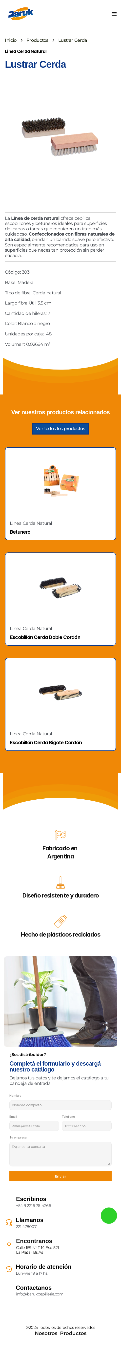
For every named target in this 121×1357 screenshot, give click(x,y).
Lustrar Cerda (72, 40)
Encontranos (34, 1241)
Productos (37, 40)
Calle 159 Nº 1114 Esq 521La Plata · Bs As (37, 1250)
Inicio (11, 40)
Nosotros (46, 1333)
